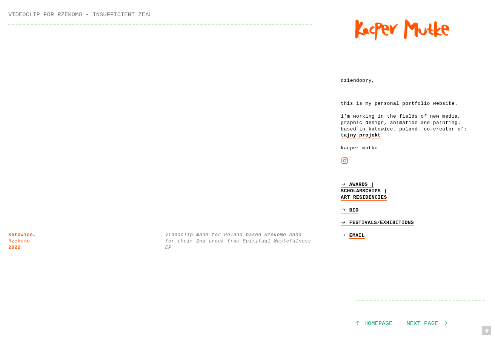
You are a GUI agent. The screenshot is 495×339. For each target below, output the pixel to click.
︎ (345, 235)
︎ (345, 161)
